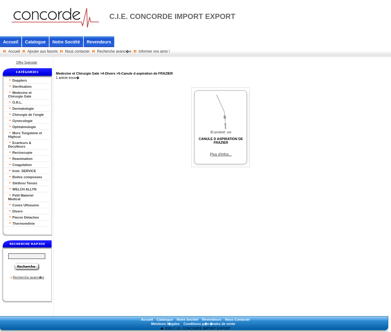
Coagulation (20, 165)
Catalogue (35, 41)
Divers (15, 211)
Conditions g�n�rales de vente (209, 324)
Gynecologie (20, 121)
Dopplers (17, 80)
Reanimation (20, 158)
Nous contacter (77, 51)
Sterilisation (20, 86)
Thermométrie (21, 223)
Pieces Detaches (23, 217)
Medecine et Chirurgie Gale (20, 94)
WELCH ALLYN (22, 189)
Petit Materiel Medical (21, 197)
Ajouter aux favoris (42, 51)
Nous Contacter (237, 319)
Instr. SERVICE (22, 171)
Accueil (10, 41)
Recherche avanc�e (114, 51)
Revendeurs (99, 41)
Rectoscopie (20, 152)
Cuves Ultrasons (23, 205)
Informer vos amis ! (154, 51)
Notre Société (66, 41)
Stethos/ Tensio (22, 183)
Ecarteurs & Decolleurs (19, 144)
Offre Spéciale (26, 62)
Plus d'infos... (221, 154)
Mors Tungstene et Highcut (25, 134)
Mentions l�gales (165, 324)
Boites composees (25, 177)
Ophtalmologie (22, 127)
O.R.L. (15, 102)
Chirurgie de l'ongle (26, 114)
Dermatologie (21, 108)
